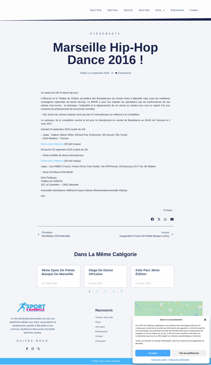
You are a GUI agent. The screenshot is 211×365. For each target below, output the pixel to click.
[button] (205, 319)
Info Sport (100, 327)
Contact (194, 10)
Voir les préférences (189, 353)
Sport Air (128, 10)
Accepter (152, 353)
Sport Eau (112, 10)
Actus (160, 10)
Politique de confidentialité (179, 360)
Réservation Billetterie (52, 144)
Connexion (101, 342)
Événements (177, 10)
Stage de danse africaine (101, 272)
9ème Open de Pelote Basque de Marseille (58, 272)
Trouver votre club (104, 317)
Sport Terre (96, 10)
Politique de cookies (159, 360)
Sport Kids (144, 10)
